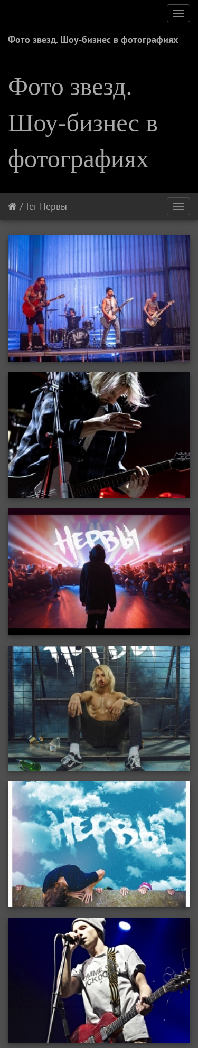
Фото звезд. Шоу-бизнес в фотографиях (93, 39)
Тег (31, 206)
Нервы (53, 206)
